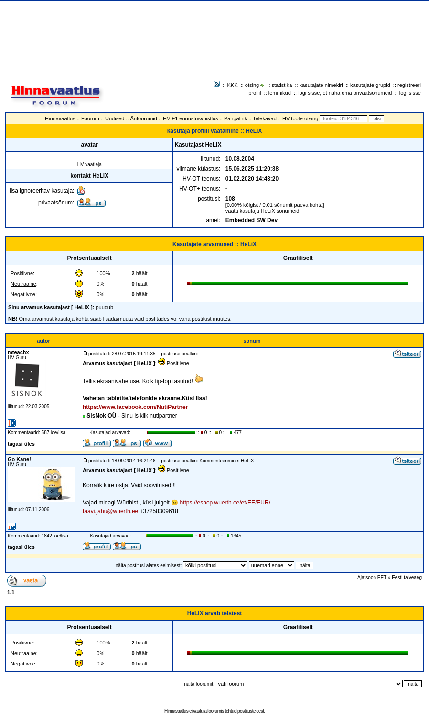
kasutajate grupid (370, 85)
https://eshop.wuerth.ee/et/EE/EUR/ (225, 502)
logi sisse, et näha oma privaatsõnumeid (345, 93)
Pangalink (235, 118)
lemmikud (279, 93)
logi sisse (410, 93)
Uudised (114, 118)
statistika (282, 85)
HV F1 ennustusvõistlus (190, 118)
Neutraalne (23, 284)
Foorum (90, 118)
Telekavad (265, 118)
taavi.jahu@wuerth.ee (110, 511)
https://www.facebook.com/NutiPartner (135, 407)
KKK (232, 85)
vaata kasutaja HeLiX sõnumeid (262, 211)
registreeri (409, 85)
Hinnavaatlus (60, 118)
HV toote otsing (300, 118)
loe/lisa (58, 432)
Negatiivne (23, 294)
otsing (252, 85)
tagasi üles (21, 444)
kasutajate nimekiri (321, 85)
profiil (254, 93)
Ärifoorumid (143, 118)
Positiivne (22, 273)
